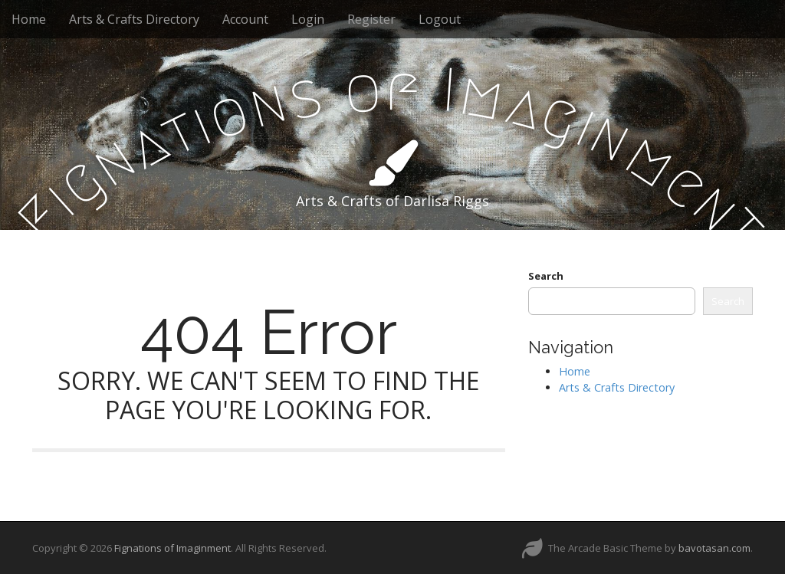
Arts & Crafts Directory (134, 19)
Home (28, 19)
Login (307, 19)
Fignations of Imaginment (172, 548)
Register (371, 19)
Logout (440, 19)
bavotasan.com (714, 548)
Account (245, 19)
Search (545, 276)
